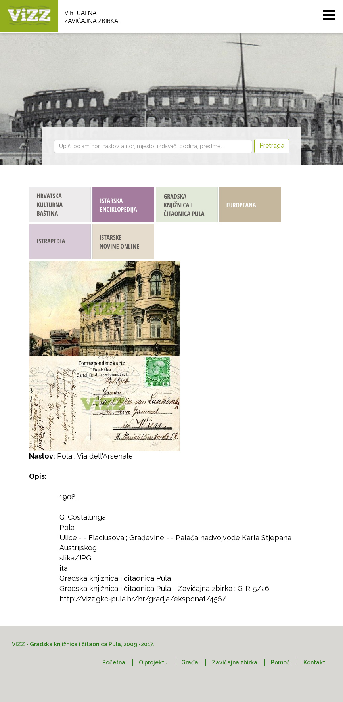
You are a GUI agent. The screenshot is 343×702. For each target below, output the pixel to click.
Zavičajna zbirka (234, 662)
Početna (113, 662)
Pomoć (280, 662)
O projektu (153, 662)
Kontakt (314, 662)
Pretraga (271, 145)
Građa (189, 662)
